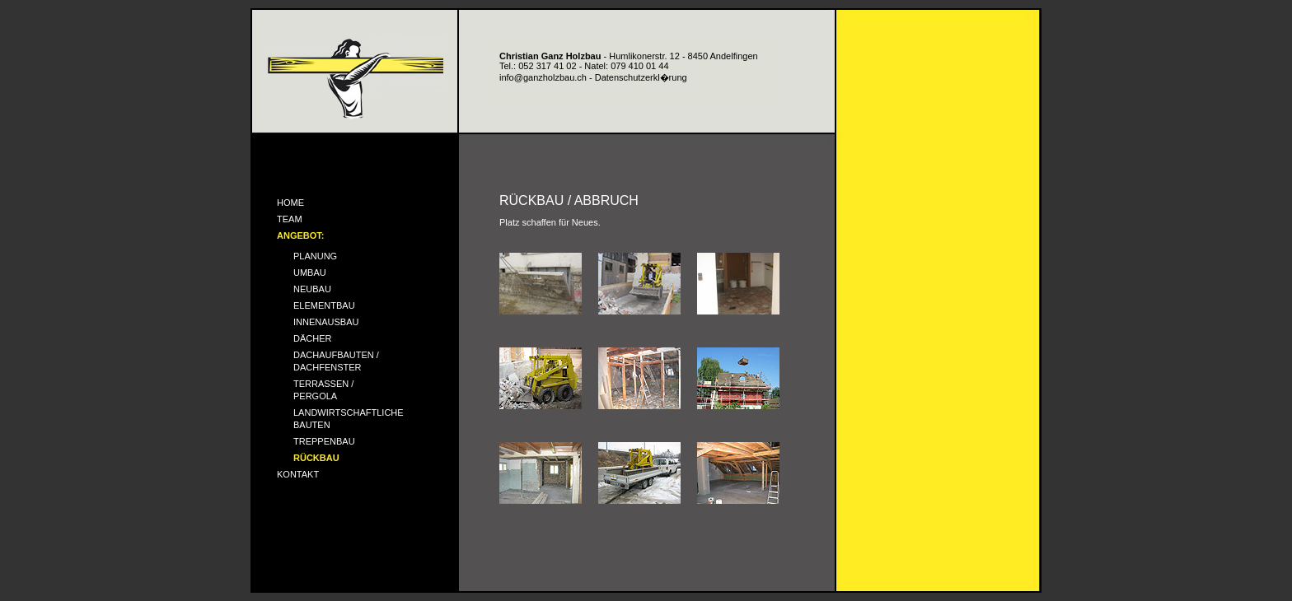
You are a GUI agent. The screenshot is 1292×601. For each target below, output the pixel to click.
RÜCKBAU (316, 458)
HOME (290, 202)
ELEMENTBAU (324, 305)
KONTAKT (298, 474)
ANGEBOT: (300, 235)
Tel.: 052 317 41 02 (538, 66)
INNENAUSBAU (325, 322)
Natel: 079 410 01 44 (626, 66)
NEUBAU (312, 289)
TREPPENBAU (324, 441)
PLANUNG (315, 256)
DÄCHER (312, 338)
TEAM (289, 219)
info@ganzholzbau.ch (543, 77)
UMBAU (309, 272)
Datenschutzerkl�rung (641, 77)
